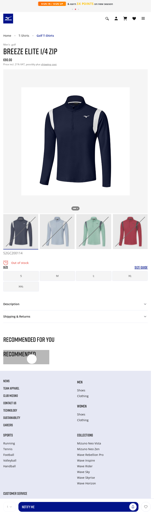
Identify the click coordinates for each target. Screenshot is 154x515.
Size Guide (141, 267)
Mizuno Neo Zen (88, 449)
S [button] (21, 276)
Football (8, 455)
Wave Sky (83, 472)
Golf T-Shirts (45, 36)
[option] (20, 231)
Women (82, 406)
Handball (9, 466)
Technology (10, 410)
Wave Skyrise (86, 478)
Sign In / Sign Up (52, 3)
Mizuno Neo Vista (89, 443)
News (6, 381)
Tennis (7, 449)
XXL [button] (21, 286)
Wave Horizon (86, 483)
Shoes (81, 390)
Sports (8, 435)
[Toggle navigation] (143, 18)
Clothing (83, 396)
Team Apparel (11, 388)
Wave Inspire (86, 460)
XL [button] (130, 276)
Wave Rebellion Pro (90, 455)
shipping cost (49, 64)
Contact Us (9, 403)
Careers (8, 425)
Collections (85, 435)
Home (7, 36)
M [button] (57, 276)
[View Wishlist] (134, 18)
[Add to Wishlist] (146, 507)
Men (79, 382)
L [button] (93, 276)
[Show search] (107, 18)
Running (9, 443)
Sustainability (11, 418)
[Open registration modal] (116, 18)
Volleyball (9, 460)
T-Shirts (24, 36)
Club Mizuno (10, 396)
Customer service (15, 493)
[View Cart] (125, 18)
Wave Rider (85, 466)
